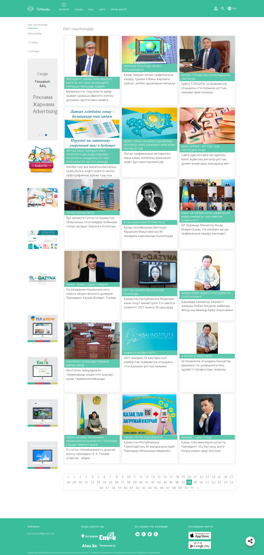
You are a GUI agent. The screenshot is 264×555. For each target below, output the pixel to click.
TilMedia (39, 8)
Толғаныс (33, 51)
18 (177, 477)
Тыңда (79, 9)
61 (131, 488)
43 (159, 482)
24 (213, 477)
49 (195, 482)
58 (113, 488)
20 (189, 477)
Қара (102, 9)
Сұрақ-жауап (119, 9)
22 (201, 477)
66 (162, 488)
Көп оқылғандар (37, 24)
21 (195, 477)
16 (165, 477)
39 (135, 482)
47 (183, 482)
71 (192, 488)
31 (86, 482)
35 (110, 482)
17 (171, 477)
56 (101, 488)
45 (171, 482)
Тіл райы (32, 42)
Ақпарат (64, 9)
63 (144, 488)
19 (183, 477)
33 (98, 482)
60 (125, 488)
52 (213, 482)
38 (129, 482)
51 (207, 482)
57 (107, 488)
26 (225, 477)
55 (231, 482)
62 (138, 488)
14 (153, 477)
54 (225, 482)
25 (219, 477)
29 (74, 482)
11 (135, 477)
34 (104, 482)
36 (116, 482)
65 (156, 488)
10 (129, 477)
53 (219, 482)
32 (92, 482)
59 (119, 488)
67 (168, 488)
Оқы (91, 9)
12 (141, 477)
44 (165, 482)
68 (174, 488)
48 (189, 482)
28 (68, 482)
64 (150, 488)
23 (207, 477)
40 (141, 482)
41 (147, 482)
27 (231, 477)
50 (201, 482)
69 (180, 488)
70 (186, 488)
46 (177, 482)
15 (159, 477)
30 (80, 482)
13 (147, 477)
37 (122, 482)
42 (153, 482)
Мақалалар (34, 33)
